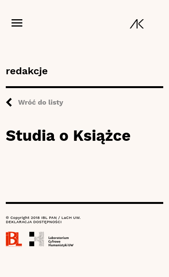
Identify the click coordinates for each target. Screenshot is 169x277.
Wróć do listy (40, 102)
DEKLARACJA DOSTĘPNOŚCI (34, 222)
